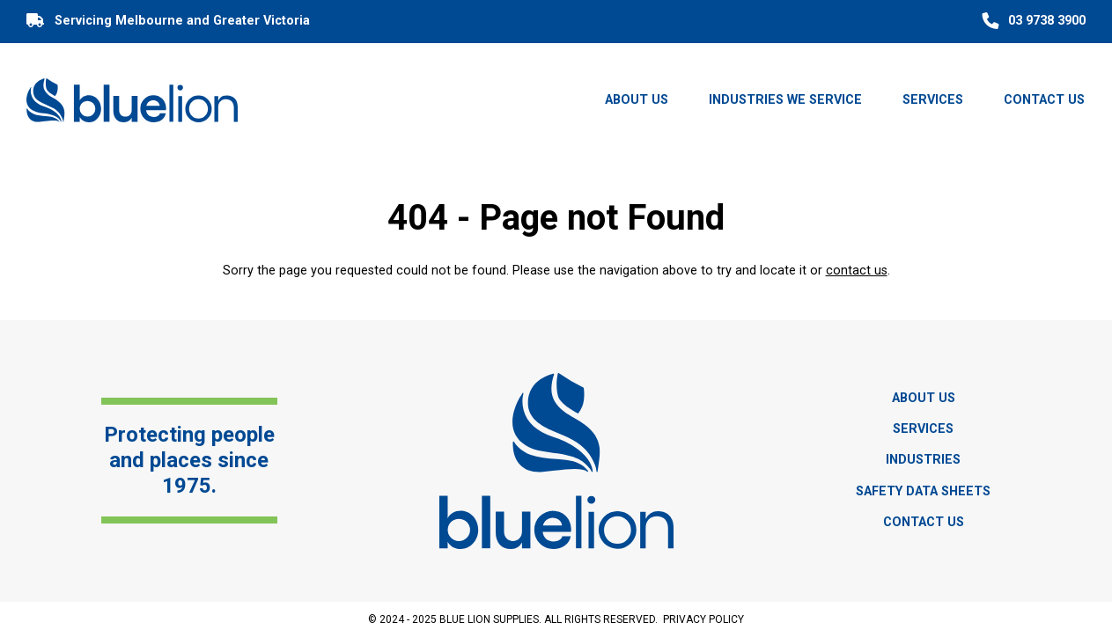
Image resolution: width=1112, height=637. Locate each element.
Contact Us (1044, 99)
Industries (923, 459)
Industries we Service (785, 99)
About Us (636, 99)
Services (932, 99)
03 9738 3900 (1031, 21)
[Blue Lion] (132, 100)
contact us (856, 270)
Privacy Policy (703, 619)
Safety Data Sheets (923, 491)
